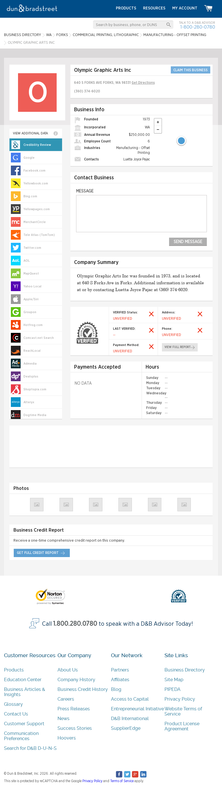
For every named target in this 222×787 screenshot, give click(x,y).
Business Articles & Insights (24, 692)
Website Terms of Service (183, 711)
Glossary (13, 704)
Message (85, 191)
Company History (76, 679)
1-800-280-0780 (197, 27)
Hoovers (67, 738)
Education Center (22, 679)
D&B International (130, 718)
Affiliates (120, 679)
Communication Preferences (21, 736)
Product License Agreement (181, 726)
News (64, 718)
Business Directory (184, 670)
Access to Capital (130, 699)
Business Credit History (83, 689)
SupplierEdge (125, 728)
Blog (116, 689)
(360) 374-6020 (87, 91)
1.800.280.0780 (75, 623)
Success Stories (75, 728)
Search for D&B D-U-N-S (30, 748)
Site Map (173, 679)
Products (14, 670)
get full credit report (37, 553)
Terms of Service (122, 781)
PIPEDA (172, 689)
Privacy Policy (179, 699)
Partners (120, 670)
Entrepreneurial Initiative (137, 709)
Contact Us (16, 714)
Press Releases (74, 709)
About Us (68, 670)
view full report (177, 347)
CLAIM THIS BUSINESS (190, 70)
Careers (66, 699)
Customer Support (24, 723)
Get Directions (143, 82)
